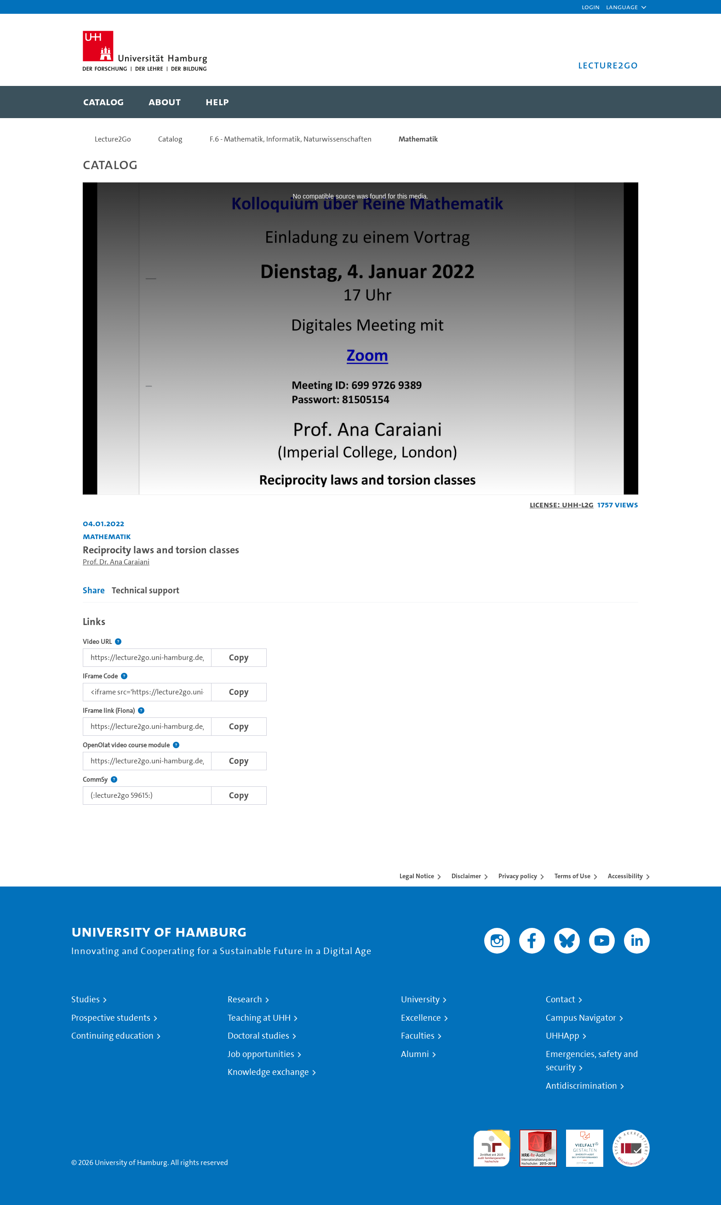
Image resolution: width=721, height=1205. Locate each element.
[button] (622, 6)
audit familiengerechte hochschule (491, 1146)
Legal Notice (417, 876)
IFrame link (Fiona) (113, 711)
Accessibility (625, 876)
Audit (528, 1135)
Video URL (102, 642)
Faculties (418, 1036)
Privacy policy (517, 876)
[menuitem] (103, 102)
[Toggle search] (622, 102)
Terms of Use (572, 876)
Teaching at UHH (259, 1018)
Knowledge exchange (268, 1072)
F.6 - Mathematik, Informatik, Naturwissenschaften (291, 139)
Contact (560, 1000)
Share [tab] (94, 590)
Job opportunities (261, 1054)
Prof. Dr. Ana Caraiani (116, 562)
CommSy (100, 779)
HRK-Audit (582, 1135)
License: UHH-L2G (562, 504)
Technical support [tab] (145, 590)
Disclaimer (466, 876)
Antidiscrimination (581, 1086)
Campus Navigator (581, 1018)
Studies (85, 1000)
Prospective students (110, 1018)
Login (591, 6)
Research (245, 1000)
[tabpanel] (360, 707)
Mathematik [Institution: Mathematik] (107, 536)
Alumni (415, 1054)
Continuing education (112, 1036)
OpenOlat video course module (131, 745)
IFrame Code (105, 676)
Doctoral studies (258, 1036)
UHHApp (562, 1036)
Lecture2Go (113, 139)
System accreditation (631, 1140)
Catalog (170, 139)
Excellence (421, 1018)
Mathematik (418, 139)
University (420, 1000)
